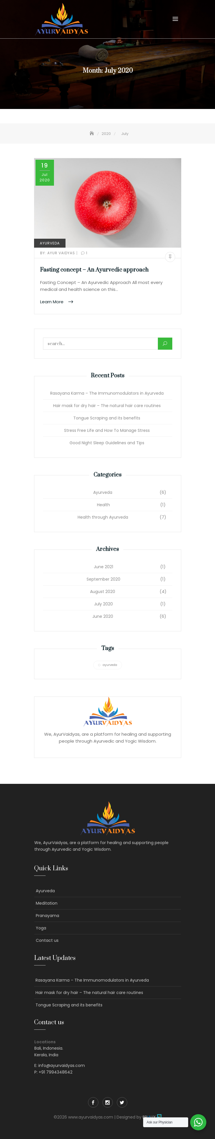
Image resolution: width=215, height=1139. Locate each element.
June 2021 (103, 567)
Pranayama (47, 915)
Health (103, 505)
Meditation (46, 903)
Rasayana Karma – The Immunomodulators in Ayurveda (107, 393)
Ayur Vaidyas (58, 253)
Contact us (47, 940)
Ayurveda (50, 243)
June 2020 (102, 616)
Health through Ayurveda (103, 517)
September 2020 (103, 579)
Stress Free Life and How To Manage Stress (107, 430)
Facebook (93, 1102)
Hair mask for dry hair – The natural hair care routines (107, 405)
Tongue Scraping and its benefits (106, 418)
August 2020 (102, 591)
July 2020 (103, 604)
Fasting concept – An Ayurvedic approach (94, 270)
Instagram (107, 1102)
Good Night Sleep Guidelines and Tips (107, 443)
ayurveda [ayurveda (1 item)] (110, 665)
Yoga (41, 928)
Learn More (52, 301)
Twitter (122, 1102)
